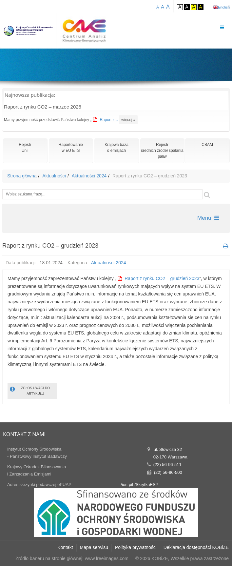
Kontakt (65, 547)
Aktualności (54, 175)
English (224, 7)
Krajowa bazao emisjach (116, 147)
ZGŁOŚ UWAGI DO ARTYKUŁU (30, 390)
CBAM (207, 144)
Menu (208, 218)
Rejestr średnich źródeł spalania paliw (162, 150)
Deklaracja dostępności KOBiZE (196, 547)
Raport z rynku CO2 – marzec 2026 (42, 107)
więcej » (128, 119)
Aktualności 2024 (89, 175)
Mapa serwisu (94, 547)
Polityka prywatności (136, 547)
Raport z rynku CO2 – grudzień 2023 (162, 278)
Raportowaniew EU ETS (71, 147)
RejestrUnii (25, 147)
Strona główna (22, 175)
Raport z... (109, 119)
